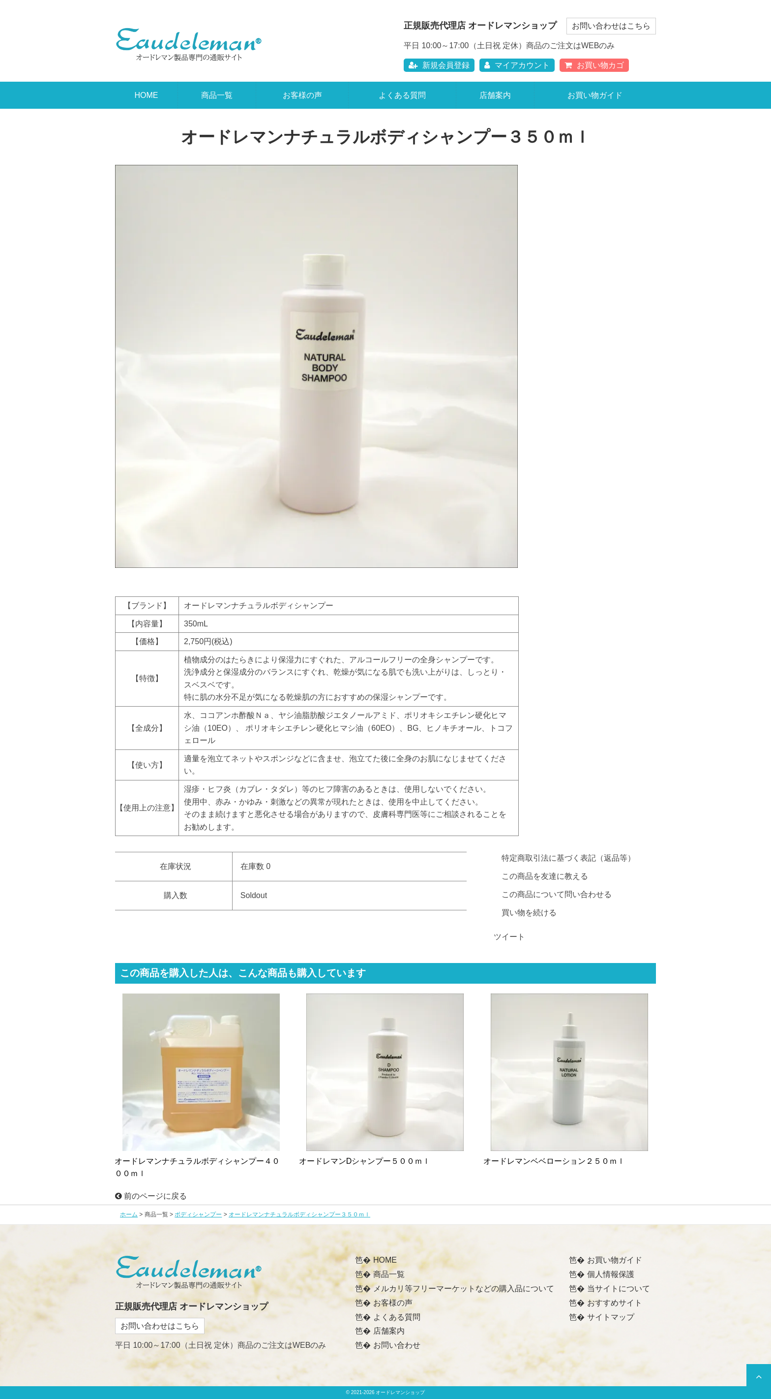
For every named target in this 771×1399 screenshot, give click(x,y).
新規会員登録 (439, 65)
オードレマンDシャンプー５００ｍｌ (365, 1161)
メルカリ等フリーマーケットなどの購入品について (463, 1288)
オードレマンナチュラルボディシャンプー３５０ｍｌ (299, 1214)
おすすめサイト (614, 1303)
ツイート (509, 937)
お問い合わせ (396, 1345)
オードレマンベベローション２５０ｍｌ (554, 1161)
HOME (146, 95)
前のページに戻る (151, 1196)
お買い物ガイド (595, 95)
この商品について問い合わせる (557, 894)
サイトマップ (610, 1317)
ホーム (129, 1214)
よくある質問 (402, 95)
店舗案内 (495, 95)
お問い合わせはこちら (611, 26)
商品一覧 (217, 95)
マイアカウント (517, 65)
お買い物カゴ (594, 65)
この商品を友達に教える (545, 876)
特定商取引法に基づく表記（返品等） (568, 858)
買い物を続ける (529, 912)
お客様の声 (302, 95)
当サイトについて (618, 1288)
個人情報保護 (610, 1274)
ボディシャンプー (198, 1214)
